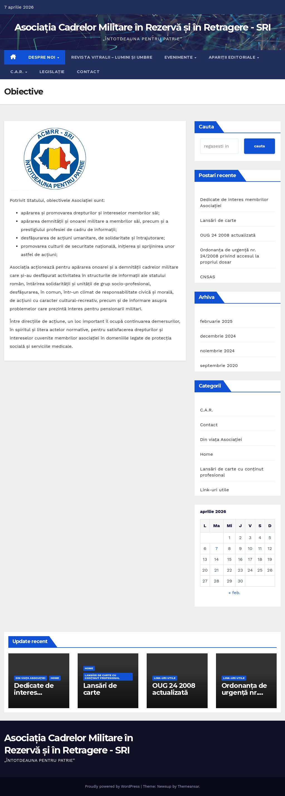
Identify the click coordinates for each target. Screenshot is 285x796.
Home (206, 454)
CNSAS (207, 276)
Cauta (206, 127)
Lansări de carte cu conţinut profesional (232, 472)
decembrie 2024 (218, 336)
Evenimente (179, 57)
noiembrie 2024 (217, 350)
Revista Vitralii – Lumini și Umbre (111, 57)
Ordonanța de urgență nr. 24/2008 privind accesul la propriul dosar (229, 256)
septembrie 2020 (219, 365)
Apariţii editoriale (233, 57)
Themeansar (188, 786)
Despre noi (42, 57)
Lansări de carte (218, 220)
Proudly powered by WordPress (113, 786)
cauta (259, 146)
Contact (88, 71)
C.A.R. (17, 71)
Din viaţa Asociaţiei (221, 439)
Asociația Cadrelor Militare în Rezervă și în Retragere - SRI (142, 27)
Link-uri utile (214, 489)
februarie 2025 (216, 321)
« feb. (234, 592)
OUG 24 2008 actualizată (227, 235)
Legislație (52, 71)
